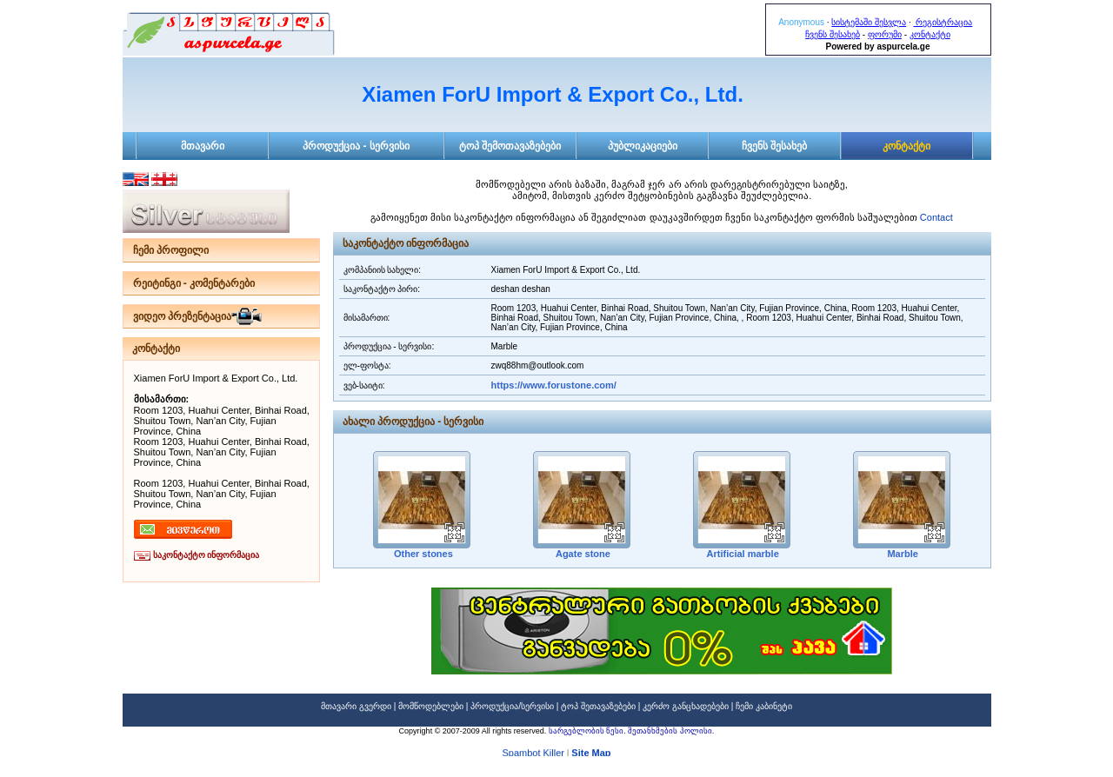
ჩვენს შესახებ (832, 34)
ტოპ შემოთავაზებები (510, 146)
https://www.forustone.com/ (553, 385)
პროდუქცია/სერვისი (512, 706)
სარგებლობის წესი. (589, 731)
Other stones (422, 553)
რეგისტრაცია (942, 22)
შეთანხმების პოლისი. (671, 731)
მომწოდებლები (430, 706)
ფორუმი (885, 34)
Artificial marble (741, 553)
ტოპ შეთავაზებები (598, 706)
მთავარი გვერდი (356, 706)
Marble (901, 553)
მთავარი (202, 146)
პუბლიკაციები (642, 146)
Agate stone (581, 553)
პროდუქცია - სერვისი (356, 146)
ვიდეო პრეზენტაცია (182, 316)
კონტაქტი (930, 34)
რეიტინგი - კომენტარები (194, 283)
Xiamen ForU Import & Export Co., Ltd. (552, 94)
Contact (936, 217)
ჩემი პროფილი (171, 250)
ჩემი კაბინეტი (764, 706)
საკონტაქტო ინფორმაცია (206, 555)
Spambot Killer (533, 753)
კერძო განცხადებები (686, 706)
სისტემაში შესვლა (868, 22)
